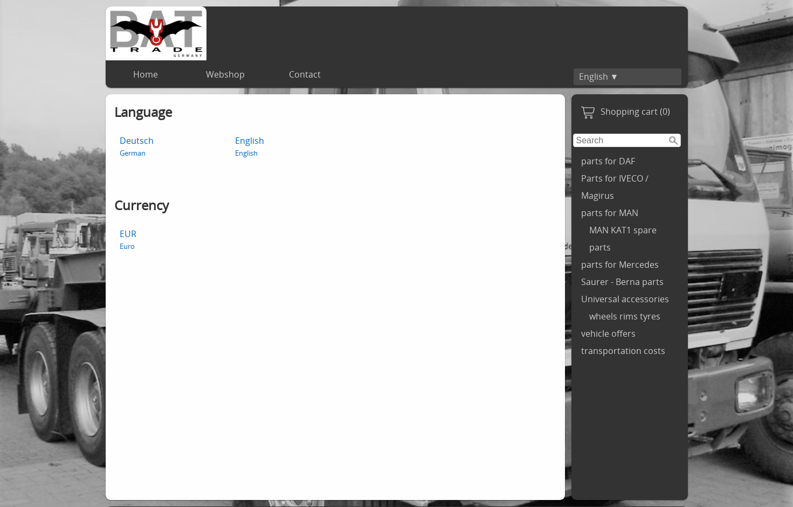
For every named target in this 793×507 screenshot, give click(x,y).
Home (145, 74)
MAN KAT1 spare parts (623, 238)
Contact (305, 74)
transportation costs (623, 351)
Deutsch (137, 146)
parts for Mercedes (620, 264)
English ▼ (599, 76)
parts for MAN (609, 213)
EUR (128, 239)
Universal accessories (625, 299)
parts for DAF (608, 161)
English (249, 146)
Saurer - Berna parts (622, 282)
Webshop (225, 74)
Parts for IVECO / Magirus (615, 187)
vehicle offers (608, 333)
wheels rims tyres (624, 316)
